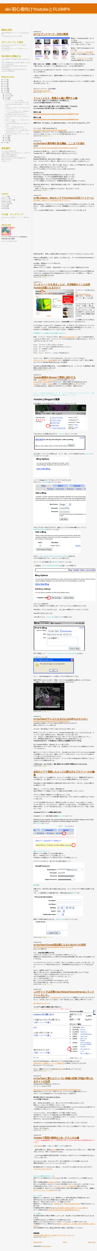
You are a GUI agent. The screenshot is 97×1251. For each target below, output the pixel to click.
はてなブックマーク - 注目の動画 (50, 34)
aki (15, 227)
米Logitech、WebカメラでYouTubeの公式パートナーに (51, 200)
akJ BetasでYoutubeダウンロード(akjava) (13, 45)
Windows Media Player (72, 1204)
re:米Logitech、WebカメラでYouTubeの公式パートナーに (63, 198)
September (8, 95)
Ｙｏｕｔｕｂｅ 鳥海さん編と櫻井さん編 (55, 98)
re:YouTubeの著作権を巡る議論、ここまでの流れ (59, 143)
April (6, 139)
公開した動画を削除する (8, 154)
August (7, 97)
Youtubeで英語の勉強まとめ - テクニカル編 (56, 1137)
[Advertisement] (48, 20)
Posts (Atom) (47, 1246)
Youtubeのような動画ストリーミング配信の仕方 (49, 1063)
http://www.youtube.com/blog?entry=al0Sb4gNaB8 (49, 130)
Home (65, 1242)
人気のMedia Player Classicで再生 (11, 36)
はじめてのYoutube (7, 200)
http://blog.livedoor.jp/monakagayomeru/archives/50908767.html (55, 114)
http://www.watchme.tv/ (83, 294)
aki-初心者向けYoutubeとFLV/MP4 (37, 9)
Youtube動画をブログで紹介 (47, 380)
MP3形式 (38, 1146)
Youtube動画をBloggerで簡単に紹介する (54, 377)
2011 (5, 83)
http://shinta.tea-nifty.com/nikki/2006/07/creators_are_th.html (53, 947)
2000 (5, 142)
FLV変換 (4, 206)
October (7, 94)
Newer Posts (37, 1242)
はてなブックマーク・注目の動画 (44, 360)
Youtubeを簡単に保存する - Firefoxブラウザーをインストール (53, 1235)
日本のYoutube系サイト (70, 337)
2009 (5, 86)
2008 (5, 88)
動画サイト (4, 198)
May (6, 137)
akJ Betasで (51, 1182)
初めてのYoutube (6, 159)
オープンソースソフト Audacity (43, 1190)
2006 (5, 92)
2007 (5, 90)
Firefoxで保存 (5, 46)
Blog (74, 384)
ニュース (4, 196)
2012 (5, 81)
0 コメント (50, 92)
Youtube (36, 382)
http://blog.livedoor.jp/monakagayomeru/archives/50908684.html (55, 119)
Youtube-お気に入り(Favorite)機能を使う (13, 158)
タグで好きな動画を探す (8, 151)
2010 (5, 85)
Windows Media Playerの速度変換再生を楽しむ (64, 1210)
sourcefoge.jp (54, 997)
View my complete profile (9, 241)
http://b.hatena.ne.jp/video (41, 90)
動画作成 (4, 205)
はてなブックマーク (83, 58)
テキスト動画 (5, 203)
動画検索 (4, 208)
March (7, 140)
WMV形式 (57, 1204)
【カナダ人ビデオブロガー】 (43, 1169)
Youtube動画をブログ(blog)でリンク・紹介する (15, 153)
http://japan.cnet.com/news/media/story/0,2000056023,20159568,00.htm (57, 1089)
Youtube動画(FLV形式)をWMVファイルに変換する (71, 1208)
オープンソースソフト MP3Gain (65, 1186)
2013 (5, 79)
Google (49, 384)
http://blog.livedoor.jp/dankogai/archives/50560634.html (51, 721)
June (6, 135)
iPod (55, 1178)
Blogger (45, 382)
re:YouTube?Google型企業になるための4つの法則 (59, 944)
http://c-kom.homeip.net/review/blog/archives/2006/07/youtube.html (55, 148)
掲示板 (59, 1069)
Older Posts (92, 1242)
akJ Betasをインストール (41, 1003)
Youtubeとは (5, 161)
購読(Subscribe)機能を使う (9, 156)
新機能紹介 (4, 201)
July (6, 98)
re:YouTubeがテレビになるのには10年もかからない (60, 719)
